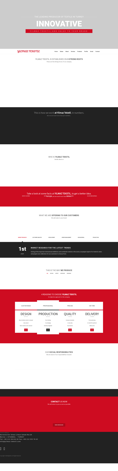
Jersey (56, 271)
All (47, 271)
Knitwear (62, 271)
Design (51, 271)
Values (61, 51)
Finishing (69, 271)
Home (56, 51)
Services (73, 51)
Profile (86, 51)
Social (91, 51)
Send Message (59, 422)
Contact (97, 51)
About (67, 51)
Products (79, 51)
